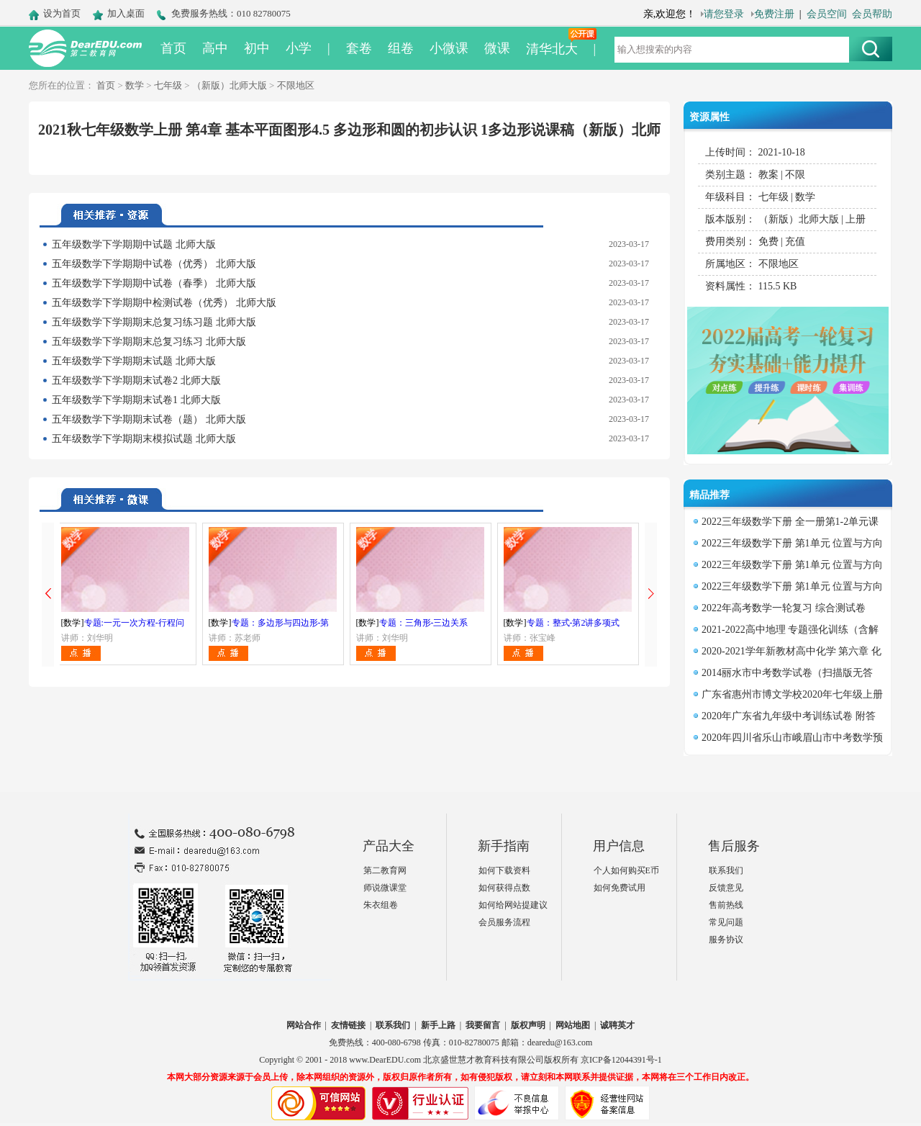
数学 (134, 85)
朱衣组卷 (380, 905)
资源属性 (709, 117)
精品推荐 (709, 495)
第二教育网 (385, 870)
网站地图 (572, 1025)
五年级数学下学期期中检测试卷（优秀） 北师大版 (164, 302)
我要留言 (483, 1025)
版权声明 (528, 1025)
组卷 (401, 48)
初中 (257, 48)
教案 (768, 174)
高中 (215, 48)
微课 (497, 48)
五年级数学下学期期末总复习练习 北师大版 (149, 341)
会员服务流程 (504, 922)
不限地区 (295, 85)
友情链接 (348, 1025)
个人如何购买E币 (626, 870)
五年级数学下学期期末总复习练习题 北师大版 (154, 322)
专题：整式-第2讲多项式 (573, 623)
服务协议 (726, 939)
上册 (855, 219)
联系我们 (726, 870)
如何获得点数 (504, 888)
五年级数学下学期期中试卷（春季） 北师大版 (154, 283)
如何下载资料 (504, 870)
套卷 (359, 48)
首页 (173, 48)
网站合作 (303, 1025)
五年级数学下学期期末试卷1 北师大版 (136, 400)
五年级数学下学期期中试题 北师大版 (134, 244)
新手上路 (438, 1025)
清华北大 (552, 49)
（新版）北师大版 (229, 85)
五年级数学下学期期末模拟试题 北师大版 (144, 438)
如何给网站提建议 (513, 905)
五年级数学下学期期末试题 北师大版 (134, 361)
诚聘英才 (617, 1025)
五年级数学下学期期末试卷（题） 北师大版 (149, 419)
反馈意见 (726, 888)
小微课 (449, 48)
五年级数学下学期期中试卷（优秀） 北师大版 (154, 263)
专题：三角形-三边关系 (423, 623)
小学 (299, 48)
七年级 (168, 85)
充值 (795, 241)
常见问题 (726, 922)
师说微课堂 (385, 888)
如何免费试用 (619, 888)
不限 (795, 174)
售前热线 (726, 905)
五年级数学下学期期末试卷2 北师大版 (136, 380)
